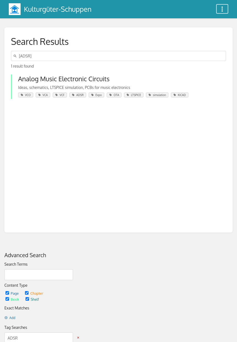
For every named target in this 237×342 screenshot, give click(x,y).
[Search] (16, 56)
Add (9, 318)
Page (12, 293)
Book (12, 299)
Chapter (34, 293)
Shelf (32, 299)
